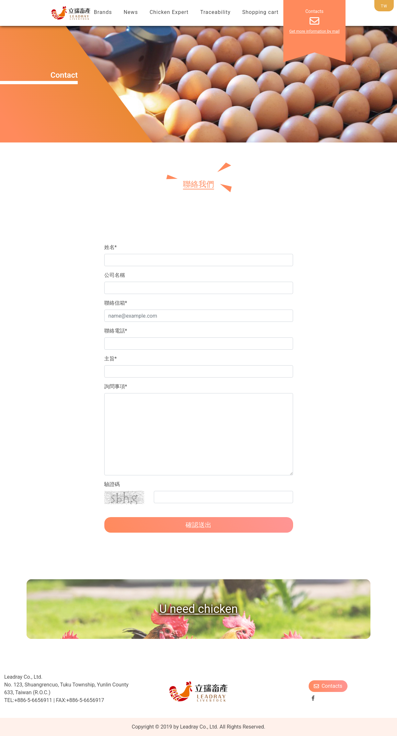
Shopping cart (260, 12)
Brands (103, 12)
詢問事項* (115, 386)
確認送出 (198, 525)
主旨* (110, 359)
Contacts (328, 686)
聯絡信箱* (115, 303)
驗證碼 (112, 484)
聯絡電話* (115, 331)
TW (384, 6)
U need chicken (198, 609)
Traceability (215, 12)
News (131, 12)
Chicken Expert (169, 12)
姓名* (110, 247)
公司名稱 (114, 275)
